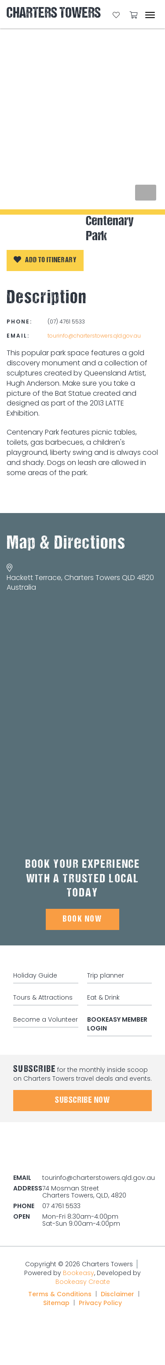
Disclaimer (117, 1294)
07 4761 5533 (61, 1205)
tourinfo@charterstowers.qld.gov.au (94, 335)
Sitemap (56, 1302)
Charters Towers (54, 14)
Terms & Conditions (60, 1294)
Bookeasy (78, 1272)
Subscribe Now (82, 1100)
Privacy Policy (100, 1302)
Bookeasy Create (82, 1281)
